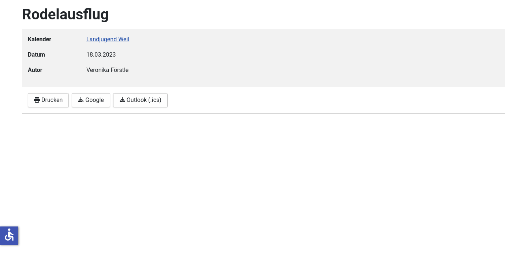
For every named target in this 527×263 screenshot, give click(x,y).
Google (91, 99)
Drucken (48, 99)
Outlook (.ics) (140, 99)
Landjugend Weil (107, 39)
